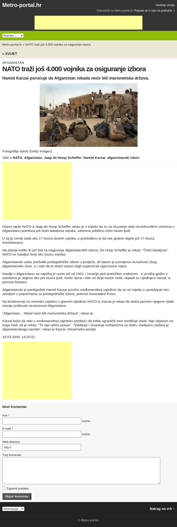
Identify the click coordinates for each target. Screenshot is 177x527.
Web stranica (11, 442)
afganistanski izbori (123, 158)
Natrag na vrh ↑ (162, 509)
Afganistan (33, 158)
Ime (5, 415)
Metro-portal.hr (22, 5)
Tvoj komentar (11, 455)
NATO (17, 158)
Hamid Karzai (94, 158)
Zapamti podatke (15, 488)
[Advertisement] (88, 23)
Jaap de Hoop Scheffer (63, 158)
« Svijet (9, 53)
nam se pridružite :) (163, 10)
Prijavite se (141, 10)
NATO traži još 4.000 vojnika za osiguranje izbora (58, 44)
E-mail (7, 428)
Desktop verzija (165, 5)
